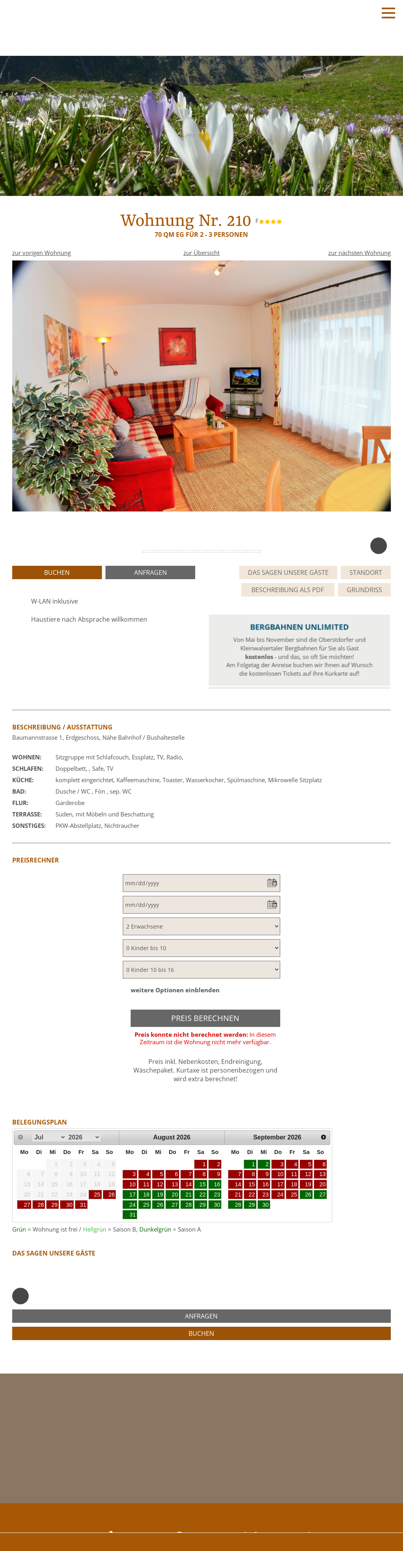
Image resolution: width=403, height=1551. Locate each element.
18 (146, 1194)
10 (132, 1184)
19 (160, 1194)
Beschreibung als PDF (287, 589)
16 (217, 1184)
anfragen (150, 572)
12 (160, 1184)
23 (217, 1194)
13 (175, 1184)
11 (146, 1184)
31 (83, 1205)
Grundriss (364, 589)
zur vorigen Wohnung (41, 253)
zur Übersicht (201, 253)
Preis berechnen (205, 1018)
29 (55, 1205)
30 (69, 1205)
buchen (57, 572)
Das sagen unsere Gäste (288, 572)
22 (203, 1194)
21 (188, 1194)
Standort (365, 572)
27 (27, 1205)
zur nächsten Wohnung (359, 253)
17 (132, 1194)
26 (111, 1194)
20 (175, 1194)
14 (188, 1184)
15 (203, 1184)
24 (132, 1205)
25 (97, 1194)
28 (41, 1205)
